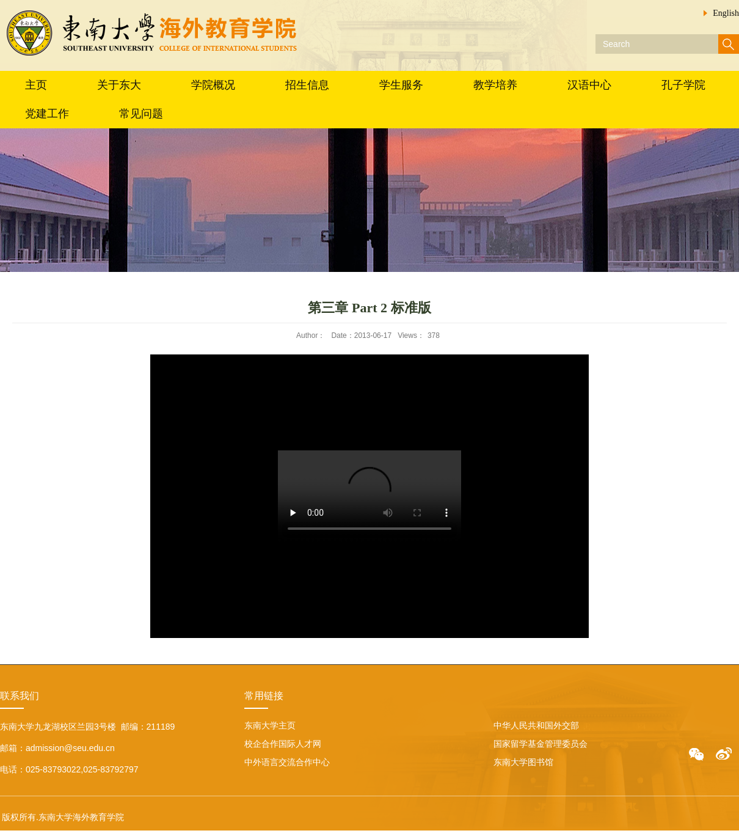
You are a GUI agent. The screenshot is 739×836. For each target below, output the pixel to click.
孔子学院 (683, 85)
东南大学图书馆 (523, 762)
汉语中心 (589, 85)
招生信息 (307, 85)
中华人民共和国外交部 (536, 725)
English (726, 13)
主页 (36, 85)
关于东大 (119, 85)
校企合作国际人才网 (282, 744)
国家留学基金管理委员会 (540, 744)
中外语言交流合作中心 (287, 762)
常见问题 (141, 114)
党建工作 (47, 114)
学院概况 (213, 85)
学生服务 (401, 85)
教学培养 (495, 85)
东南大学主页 (270, 725)
